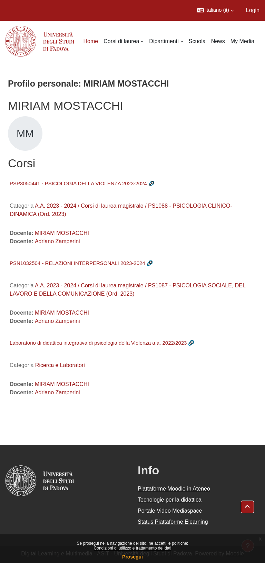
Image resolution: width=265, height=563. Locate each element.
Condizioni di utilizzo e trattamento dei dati (132, 548)
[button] (215, 10)
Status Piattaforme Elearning (173, 522)
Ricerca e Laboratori (60, 365)
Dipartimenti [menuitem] (163, 41)
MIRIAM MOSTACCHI (62, 233)
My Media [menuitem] (242, 41)
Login (252, 10)
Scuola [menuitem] (197, 41)
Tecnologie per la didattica (170, 500)
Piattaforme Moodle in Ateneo (174, 489)
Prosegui (132, 557)
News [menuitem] (218, 41)
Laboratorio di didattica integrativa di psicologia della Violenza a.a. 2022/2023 (98, 343)
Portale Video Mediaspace (170, 511)
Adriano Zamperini (57, 241)
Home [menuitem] (91, 41)
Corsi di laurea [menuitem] (121, 41)
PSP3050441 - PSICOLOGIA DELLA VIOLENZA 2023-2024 (78, 183)
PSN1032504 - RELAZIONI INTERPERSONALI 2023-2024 (77, 263)
